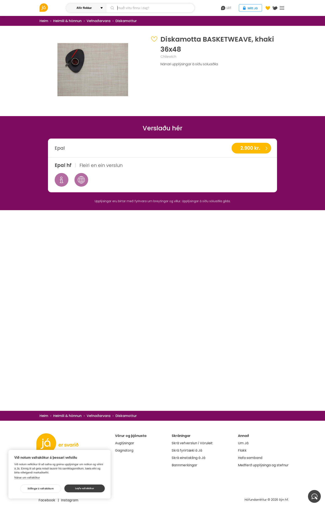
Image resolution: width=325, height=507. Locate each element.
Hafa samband (250, 457)
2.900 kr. (250, 148)
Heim (44, 20)
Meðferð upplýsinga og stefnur (263, 465)
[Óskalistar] (267, 8)
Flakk (242, 450)
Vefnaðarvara (98, 20)
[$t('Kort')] (275, 8)
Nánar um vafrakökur (27, 477)
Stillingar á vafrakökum (41, 488)
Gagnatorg (124, 450)
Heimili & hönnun (67, 20)
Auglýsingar (124, 443)
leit (226, 8)
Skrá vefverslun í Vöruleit (192, 443)
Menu (282, 8)
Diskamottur (126, 20)
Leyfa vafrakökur (84, 488)
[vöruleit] (52, 7)
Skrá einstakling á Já (188, 457)
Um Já (243, 443)
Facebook (47, 500)
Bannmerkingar (184, 465)
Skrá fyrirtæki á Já (187, 450)
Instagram (69, 500)
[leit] (150, 8)
